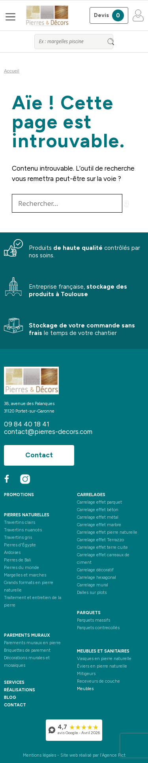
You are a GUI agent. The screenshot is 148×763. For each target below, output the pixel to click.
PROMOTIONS (19, 494)
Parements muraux (27, 635)
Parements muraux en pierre (32, 642)
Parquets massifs (93, 620)
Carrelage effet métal (97, 517)
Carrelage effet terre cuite (102, 547)
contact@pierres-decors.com (48, 432)
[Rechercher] (126, 203)
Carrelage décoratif (95, 570)
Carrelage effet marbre (99, 524)
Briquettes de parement (27, 650)
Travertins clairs (19, 522)
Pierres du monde (21, 567)
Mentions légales (39, 755)
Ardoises (12, 552)
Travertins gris (18, 537)
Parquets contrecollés (98, 627)
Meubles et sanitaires (103, 651)
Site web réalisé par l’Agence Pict (93, 755)
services (14, 682)
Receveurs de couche (98, 681)
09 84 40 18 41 (26, 424)
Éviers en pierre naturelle (102, 666)
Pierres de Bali (17, 560)
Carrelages (91, 494)
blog (10, 697)
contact (15, 705)
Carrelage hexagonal (96, 577)
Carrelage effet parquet (99, 502)
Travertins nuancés (23, 530)
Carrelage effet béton (97, 509)
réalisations (19, 690)
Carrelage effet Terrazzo (100, 539)
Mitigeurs (86, 673)
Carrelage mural (92, 585)
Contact (39, 455)
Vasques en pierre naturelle (104, 658)
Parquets (89, 612)
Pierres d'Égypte (20, 545)
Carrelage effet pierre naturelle (107, 532)
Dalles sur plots (92, 592)
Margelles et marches (25, 575)
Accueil (11, 71)
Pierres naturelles (26, 515)
